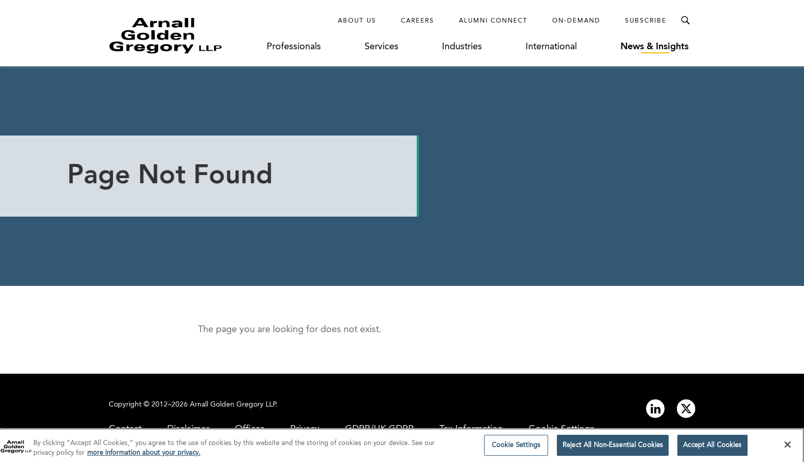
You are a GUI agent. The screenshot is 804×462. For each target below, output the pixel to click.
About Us (357, 21)
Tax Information (471, 429)
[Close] (787, 447)
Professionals (294, 46)
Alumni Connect (493, 21)
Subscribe (646, 21)
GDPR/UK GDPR (379, 429)
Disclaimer (188, 429)
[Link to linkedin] (655, 408)
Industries (462, 46)
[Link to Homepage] (184, 35)
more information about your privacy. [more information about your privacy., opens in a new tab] (143, 456)
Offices (250, 429)
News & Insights (654, 46)
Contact (125, 429)
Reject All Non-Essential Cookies (612, 448)
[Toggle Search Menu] (685, 20)
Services (381, 46)
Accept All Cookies (712, 448)
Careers (417, 21)
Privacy (304, 429)
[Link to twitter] (686, 408)
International (551, 46)
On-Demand (576, 21)
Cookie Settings (561, 429)
